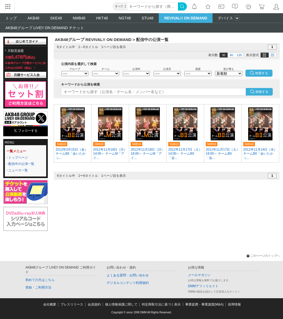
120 (239, 55)
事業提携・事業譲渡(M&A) (204, 304)
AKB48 (33, 18)
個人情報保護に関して (121, 304)
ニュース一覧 (18, 170)
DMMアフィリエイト (203, 286)
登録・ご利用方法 (38, 287)
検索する (261, 92)
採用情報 (234, 304)
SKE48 (56, 18)
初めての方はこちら (40, 280)
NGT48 (125, 18)
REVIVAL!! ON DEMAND (185, 18)
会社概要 (49, 304)
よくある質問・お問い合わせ (128, 275)
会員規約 (94, 304)
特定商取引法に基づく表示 (161, 304)
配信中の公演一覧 (21, 164)
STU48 (148, 18)
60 (231, 55)
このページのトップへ (263, 255)
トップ (11, 18)
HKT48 (102, 18)
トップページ (18, 158)
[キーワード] (152, 6)
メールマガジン (199, 275)
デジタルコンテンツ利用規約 (128, 283)
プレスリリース (71, 304)
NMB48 (79, 18)
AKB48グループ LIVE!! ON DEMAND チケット (44, 28)
